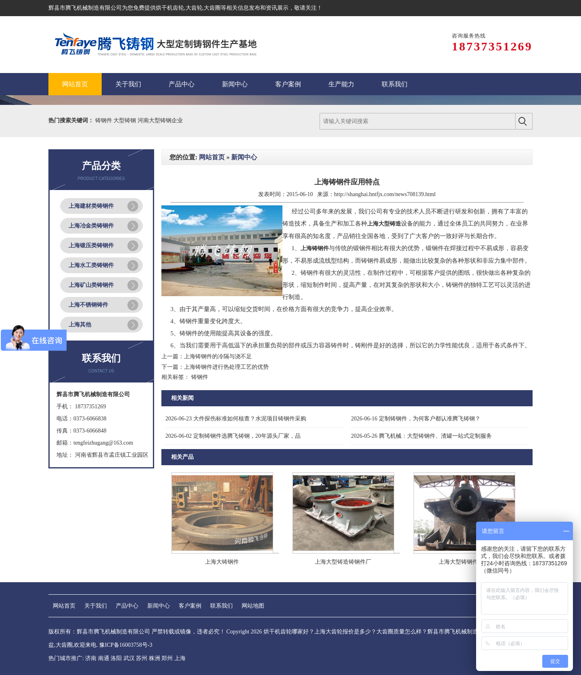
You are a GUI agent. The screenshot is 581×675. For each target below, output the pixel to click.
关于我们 (95, 606)
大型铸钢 (125, 120)
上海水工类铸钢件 (91, 265)
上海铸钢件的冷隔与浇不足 (218, 356)
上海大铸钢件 (222, 562)
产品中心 (127, 606)
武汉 (129, 658)
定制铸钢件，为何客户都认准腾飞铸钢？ (416, 419)
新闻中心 (244, 157)
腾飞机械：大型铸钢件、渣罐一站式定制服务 (421, 436)
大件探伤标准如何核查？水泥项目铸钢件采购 (235, 419)
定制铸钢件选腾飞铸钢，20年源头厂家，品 (233, 436)
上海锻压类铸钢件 (91, 245)
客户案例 (190, 606)
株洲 (154, 658)
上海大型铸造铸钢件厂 (343, 562)
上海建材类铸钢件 (91, 206)
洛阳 (116, 658)
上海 (180, 658)
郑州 (167, 658)
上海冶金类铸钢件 (91, 226)
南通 (103, 658)
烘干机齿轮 (170, 8)
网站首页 (212, 157)
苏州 (141, 658)
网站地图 (253, 606)
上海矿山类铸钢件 (91, 285)
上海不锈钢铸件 (88, 305)
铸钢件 (104, 120)
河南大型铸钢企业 (160, 120)
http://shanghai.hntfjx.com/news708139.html (385, 194)
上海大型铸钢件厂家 (464, 562)
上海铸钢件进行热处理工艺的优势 (226, 367)
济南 (90, 658)
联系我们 (221, 606)
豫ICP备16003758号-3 (125, 645)
